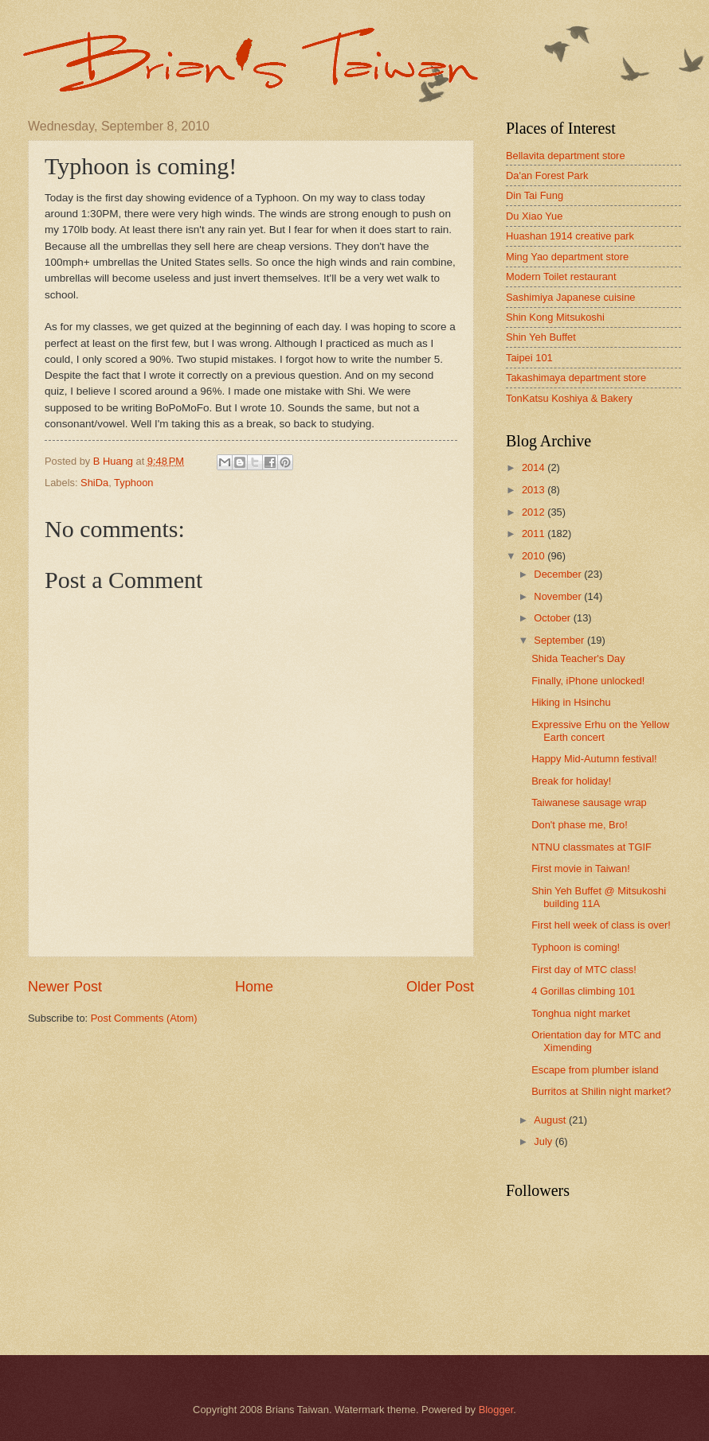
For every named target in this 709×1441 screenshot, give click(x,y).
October (553, 618)
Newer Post (65, 987)
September (560, 640)
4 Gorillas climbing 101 (583, 991)
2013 (534, 490)
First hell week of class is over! (601, 925)
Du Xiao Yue (534, 216)
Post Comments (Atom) (144, 1018)
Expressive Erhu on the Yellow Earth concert (600, 730)
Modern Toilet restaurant (561, 276)
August (551, 1120)
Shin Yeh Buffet (541, 337)
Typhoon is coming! (575, 947)
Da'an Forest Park (547, 175)
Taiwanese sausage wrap (589, 802)
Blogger (496, 1410)
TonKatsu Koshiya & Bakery (569, 398)
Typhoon (133, 483)
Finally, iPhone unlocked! (587, 681)
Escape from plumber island (595, 1070)
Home (254, 987)
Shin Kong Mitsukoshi (555, 317)
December (559, 574)
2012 (534, 512)
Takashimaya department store (576, 378)
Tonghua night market (580, 1013)
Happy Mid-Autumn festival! (593, 759)
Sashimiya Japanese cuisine (570, 297)
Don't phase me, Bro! (579, 825)
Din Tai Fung (534, 195)
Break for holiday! (571, 781)
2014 (534, 467)
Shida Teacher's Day (578, 658)
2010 (534, 556)
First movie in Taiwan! (580, 868)
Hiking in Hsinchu (570, 702)
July (544, 1141)
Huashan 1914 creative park (570, 236)
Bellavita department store (565, 156)
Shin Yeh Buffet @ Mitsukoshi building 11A (598, 897)
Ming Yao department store (567, 257)
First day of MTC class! (584, 970)
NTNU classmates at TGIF (591, 847)
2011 (534, 533)
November (559, 596)
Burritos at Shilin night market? (601, 1091)
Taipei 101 (529, 358)
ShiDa (94, 483)
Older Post (440, 987)
